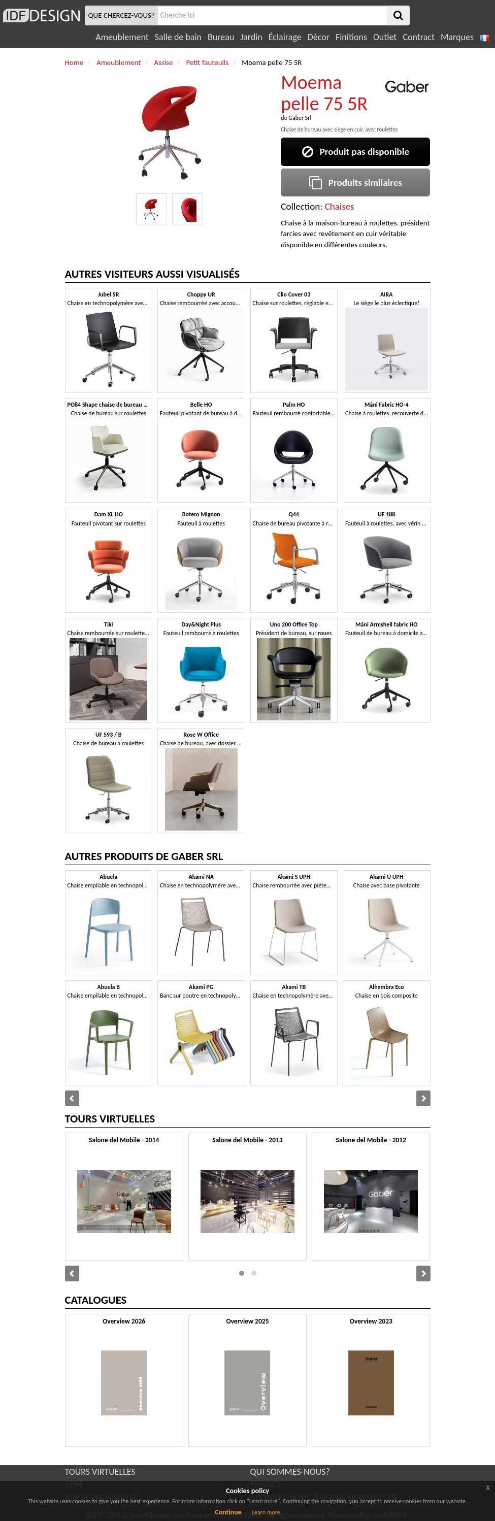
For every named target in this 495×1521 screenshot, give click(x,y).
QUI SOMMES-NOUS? (290, 1471)
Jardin (251, 37)
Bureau (221, 37)
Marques (457, 37)
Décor (318, 37)
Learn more (266, 1512)
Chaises (339, 206)
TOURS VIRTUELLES (100, 1471)
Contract (419, 37)
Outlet (385, 37)
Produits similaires (355, 182)
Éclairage (285, 37)
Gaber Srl (299, 117)
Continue (228, 1512)
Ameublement (121, 37)
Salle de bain (178, 37)
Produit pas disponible (355, 151)
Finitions (351, 37)
